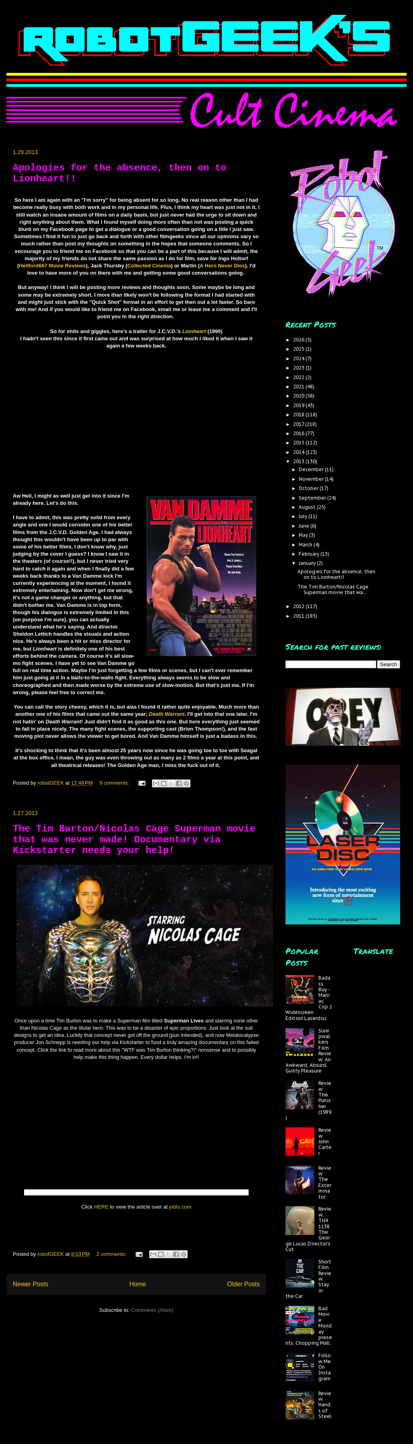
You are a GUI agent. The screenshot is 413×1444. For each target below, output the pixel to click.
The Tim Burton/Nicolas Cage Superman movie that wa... (333, 589)
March (306, 545)
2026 (299, 340)
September (313, 498)
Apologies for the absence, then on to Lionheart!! (336, 574)
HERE (101, 1207)
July (303, 516)
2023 (299, 368)
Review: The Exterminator (324, 1182)
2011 (299, 616)
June (304, 526)
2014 (299, 452)
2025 (299, 349)
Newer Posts (30, 1284)
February (309, 554)
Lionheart (194, 331)
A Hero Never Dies (222, 266)
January (308, 563)
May (304, 535)
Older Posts (243, 1284)
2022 (299, 377)
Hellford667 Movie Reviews (52, 266)
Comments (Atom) (152, 1310)
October (309, 488)
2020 (299, 396)
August (308, 507)
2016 (299, 433)
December (312, 469)
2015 (299, 443)
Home (138, 1284)
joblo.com (180, 1207)
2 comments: (112, 1254)
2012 (299, 606)
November (312, 479)
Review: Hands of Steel (325, 1405)
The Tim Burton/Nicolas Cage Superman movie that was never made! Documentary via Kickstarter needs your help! (134, 839)
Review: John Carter (325, 1141)
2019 (299, 405)
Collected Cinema (149, 266)
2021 (299, 387)
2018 (299, 415)
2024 (299, 358)
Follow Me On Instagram (324, 1367)
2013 (299, 461)
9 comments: (115, 783)
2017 (299, 424)
